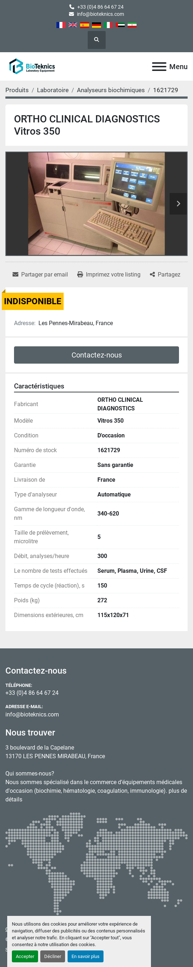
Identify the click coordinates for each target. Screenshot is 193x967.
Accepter (25, 956)
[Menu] (159, 66)
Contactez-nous (97, 355)
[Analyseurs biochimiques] (111, 90)
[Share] (165, 275)
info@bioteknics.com (100, 14)
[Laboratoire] (53, 90)
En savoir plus (86, 956)
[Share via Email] (40, 275)
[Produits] (17, 90)
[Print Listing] (109, 275)
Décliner (52, 956)
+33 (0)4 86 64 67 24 (100, 7)
